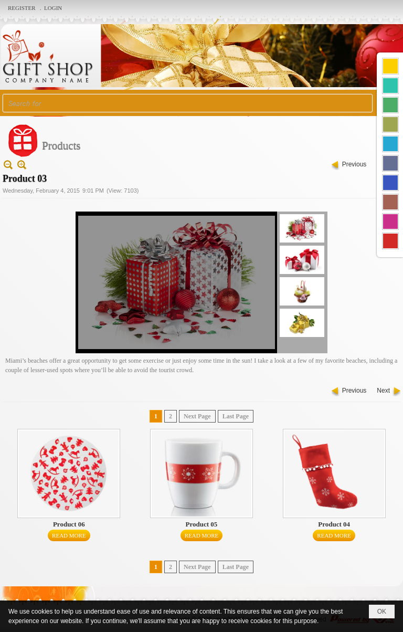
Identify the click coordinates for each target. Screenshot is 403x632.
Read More (69, 535)
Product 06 (69, 524)
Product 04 (334, 524)
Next (383, 390)
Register (22, 8)
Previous (354, 164)
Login (53, 8)
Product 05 (202, 524)
